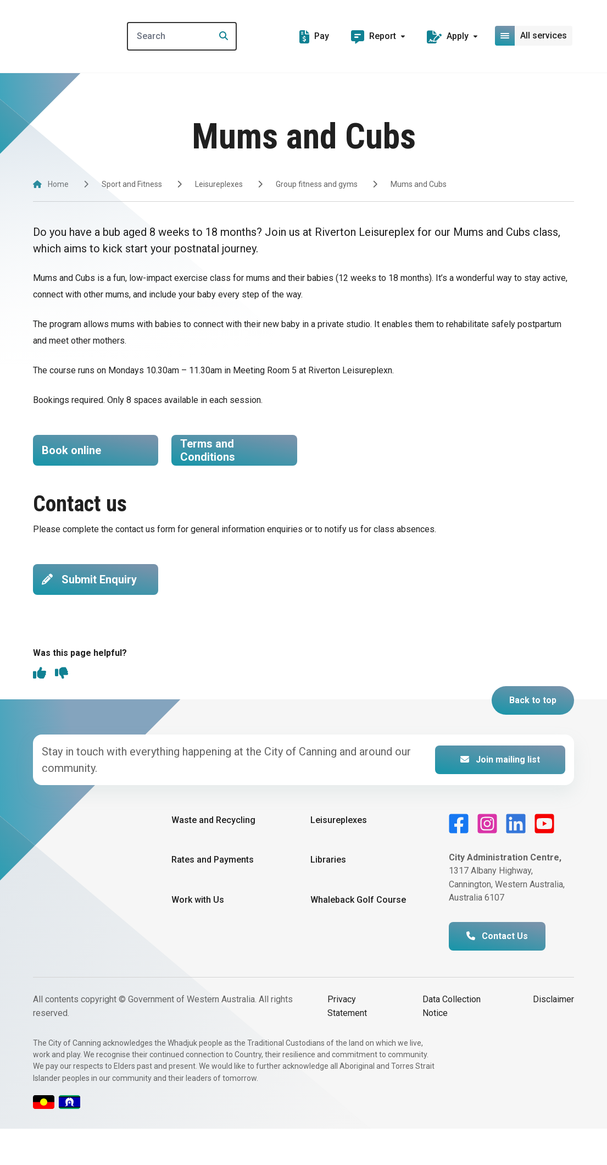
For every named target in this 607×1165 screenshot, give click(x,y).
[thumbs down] (61, 710)
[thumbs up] (39, 710)
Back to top (532, 736)
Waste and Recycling (213, 856)
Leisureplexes (219, 184)
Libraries (328, 896)
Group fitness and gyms (317, 184)
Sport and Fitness (132, 184)
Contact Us (497, 972)
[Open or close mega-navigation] (534, 36)
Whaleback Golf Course (358, 935)
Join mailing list (500, 796)
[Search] (202, 36)
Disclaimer (553, 1035)
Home (58, 184)
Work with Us (197, 935)
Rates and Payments (212, 896)
